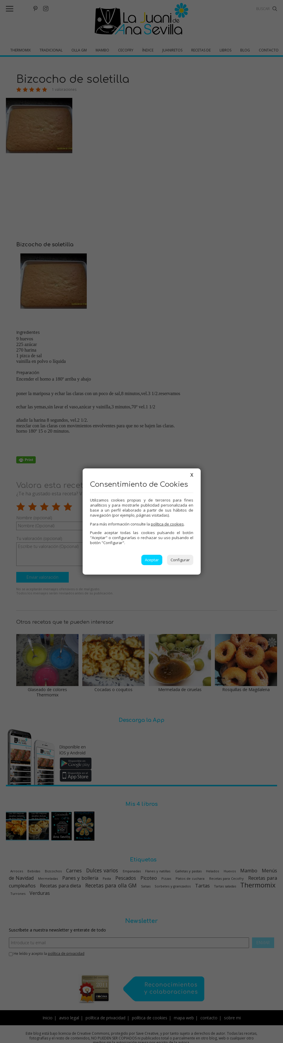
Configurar (180, 559)
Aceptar (152, 559)
